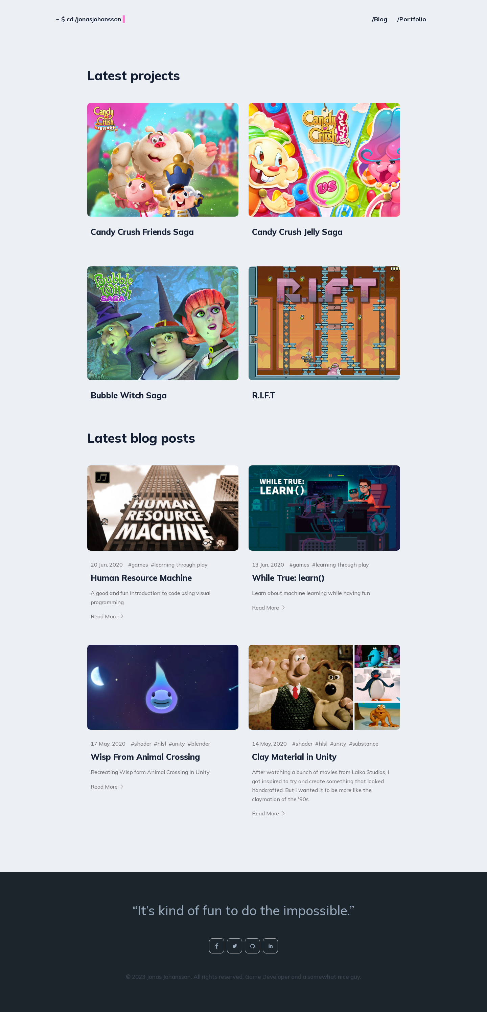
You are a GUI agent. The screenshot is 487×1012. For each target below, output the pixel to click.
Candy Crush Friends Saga (142, 232)
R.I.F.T (264, 395)
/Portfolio (411, 17)
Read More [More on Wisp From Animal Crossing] (107, 786)
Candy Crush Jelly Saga (297, 232)
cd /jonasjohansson (91, 17)
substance (365, 743)
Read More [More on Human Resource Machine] (107, 616)
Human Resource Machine (141, 578)
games (140, 564)
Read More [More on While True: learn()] (269, 607)
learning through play (181, 564)
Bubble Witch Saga (129, 395)
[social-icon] (216, 945)
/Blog (379, 17)
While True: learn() (288, 578)
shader (142, 743)
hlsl (161, 743)
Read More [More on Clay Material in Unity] (269, 813)
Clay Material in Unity (294, 757)
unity (178, 743)
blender (200, 743)
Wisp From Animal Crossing (145, 757)
